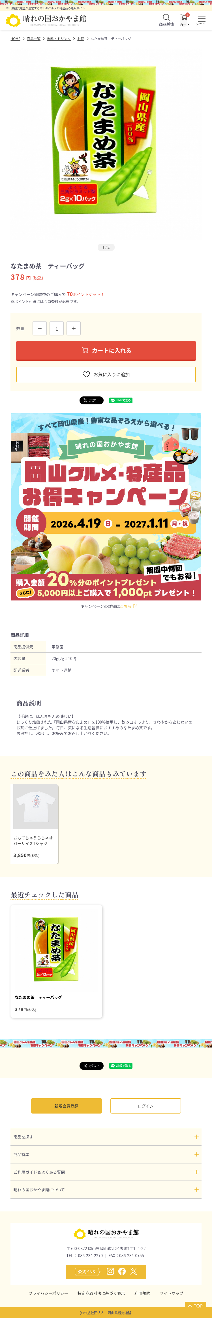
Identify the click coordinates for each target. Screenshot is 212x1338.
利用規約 (142, 1293)
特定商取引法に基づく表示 (101, 1293)
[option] (106, 144)
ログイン (146, 1106)
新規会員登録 (66, 1106)
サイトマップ (171, 1293)
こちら (126, 606)
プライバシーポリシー (48, 1293)
